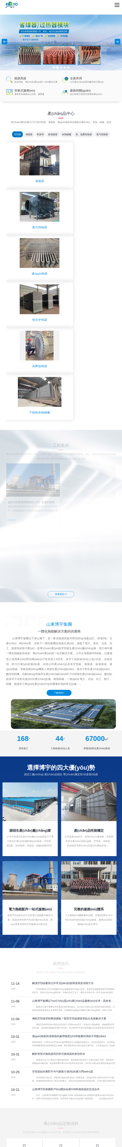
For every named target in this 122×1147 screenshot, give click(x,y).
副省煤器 (52, 134)
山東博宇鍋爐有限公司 (12, 5)
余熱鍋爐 (67, 134)
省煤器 (26, 134)
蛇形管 (39, 134)
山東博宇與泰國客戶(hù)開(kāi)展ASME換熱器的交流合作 (66, 950)
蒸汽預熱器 (105, 134)
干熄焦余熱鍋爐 (88, 273)
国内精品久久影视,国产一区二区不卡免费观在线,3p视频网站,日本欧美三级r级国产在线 (60, 1137)
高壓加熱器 (33, 273)
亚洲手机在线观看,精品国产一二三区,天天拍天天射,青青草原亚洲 (33, 1134)
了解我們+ (59, 554)
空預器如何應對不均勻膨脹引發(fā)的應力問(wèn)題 (62, 932)
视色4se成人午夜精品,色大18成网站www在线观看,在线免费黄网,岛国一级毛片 (62, 1136)
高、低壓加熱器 (86, 134)
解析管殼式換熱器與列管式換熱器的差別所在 (58, 915)
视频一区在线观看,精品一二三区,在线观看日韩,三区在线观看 (91, 1131)
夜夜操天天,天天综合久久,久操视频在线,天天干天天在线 (43, 1143)
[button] (54, 67)
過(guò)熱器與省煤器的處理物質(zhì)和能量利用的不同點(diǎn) (69, 897)
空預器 (14, 134)
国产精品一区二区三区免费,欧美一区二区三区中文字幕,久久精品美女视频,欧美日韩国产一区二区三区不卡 (54, 1129)
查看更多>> (61, 455)
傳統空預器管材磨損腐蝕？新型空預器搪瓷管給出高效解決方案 (69, 879)
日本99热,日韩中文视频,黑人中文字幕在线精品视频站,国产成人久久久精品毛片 (40, 1127)
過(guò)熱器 (34, 227)
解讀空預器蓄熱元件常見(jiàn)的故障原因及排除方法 (63, 844)
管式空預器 (88, 227)
